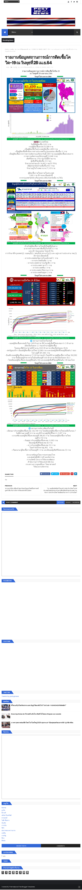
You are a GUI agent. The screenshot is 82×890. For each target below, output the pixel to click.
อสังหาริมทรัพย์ (6, 815)
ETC (4, 856)
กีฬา (3, 828)
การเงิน (4, 826)
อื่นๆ (3, 838)
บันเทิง (4, 823)
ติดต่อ (3, 841)
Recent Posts (21, 846)
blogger (61, 503)
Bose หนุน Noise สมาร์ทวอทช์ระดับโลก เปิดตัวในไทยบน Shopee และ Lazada (36, 714)
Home (7, 49)
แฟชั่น (4, 833)
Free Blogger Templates (27, 887)
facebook (76, 503)
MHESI (40, 49)
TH (49, 49)
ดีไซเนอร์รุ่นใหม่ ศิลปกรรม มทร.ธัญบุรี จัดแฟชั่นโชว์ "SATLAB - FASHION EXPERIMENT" (38, 706)
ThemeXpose (13, 887)
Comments (61, 846)
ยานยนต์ (4, 818)
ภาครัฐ (12, 49)
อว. (30, 49)
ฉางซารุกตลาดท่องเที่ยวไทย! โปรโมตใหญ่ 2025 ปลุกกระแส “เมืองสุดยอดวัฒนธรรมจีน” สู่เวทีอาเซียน (42, 723)
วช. (16, 49)
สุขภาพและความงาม (8, 831)
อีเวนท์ (4, 813)
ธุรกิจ (3, 810)
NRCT (45, 49)
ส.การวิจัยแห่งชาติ (23, 49)
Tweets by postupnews (10, 697)
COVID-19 (35, 49)
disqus (68, 503)
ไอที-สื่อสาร (6, 821)
